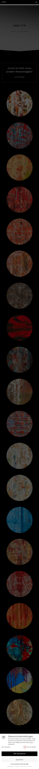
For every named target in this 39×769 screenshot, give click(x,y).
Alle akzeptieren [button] (20, 754)
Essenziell (6, 747)
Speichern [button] (19, 760)
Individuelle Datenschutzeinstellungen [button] (19, 764)
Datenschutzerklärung (20, 766)
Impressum (29, 766)
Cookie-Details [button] (10, 766)
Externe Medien (30, 747)
